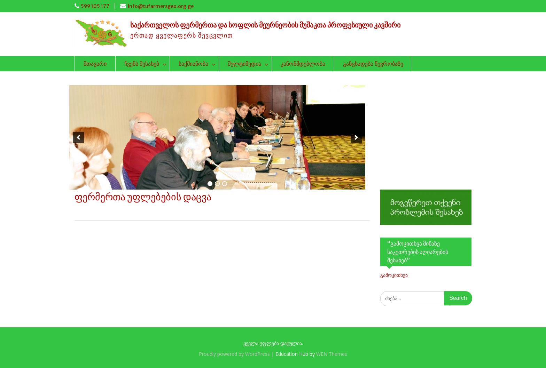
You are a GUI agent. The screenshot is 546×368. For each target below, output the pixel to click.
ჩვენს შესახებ (141, 63)
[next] (356, 137)
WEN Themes (331, 354)
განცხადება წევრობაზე (373, 63)
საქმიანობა (193, 63)
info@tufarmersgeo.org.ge (161, 6)
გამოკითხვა (394, 275)
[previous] (78, 137)
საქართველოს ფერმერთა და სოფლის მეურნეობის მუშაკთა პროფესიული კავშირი (265, 25)
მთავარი (95, 63)
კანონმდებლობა (303, 63)
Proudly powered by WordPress (234, 354)
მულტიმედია (244, 63)
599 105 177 (95, 6)
